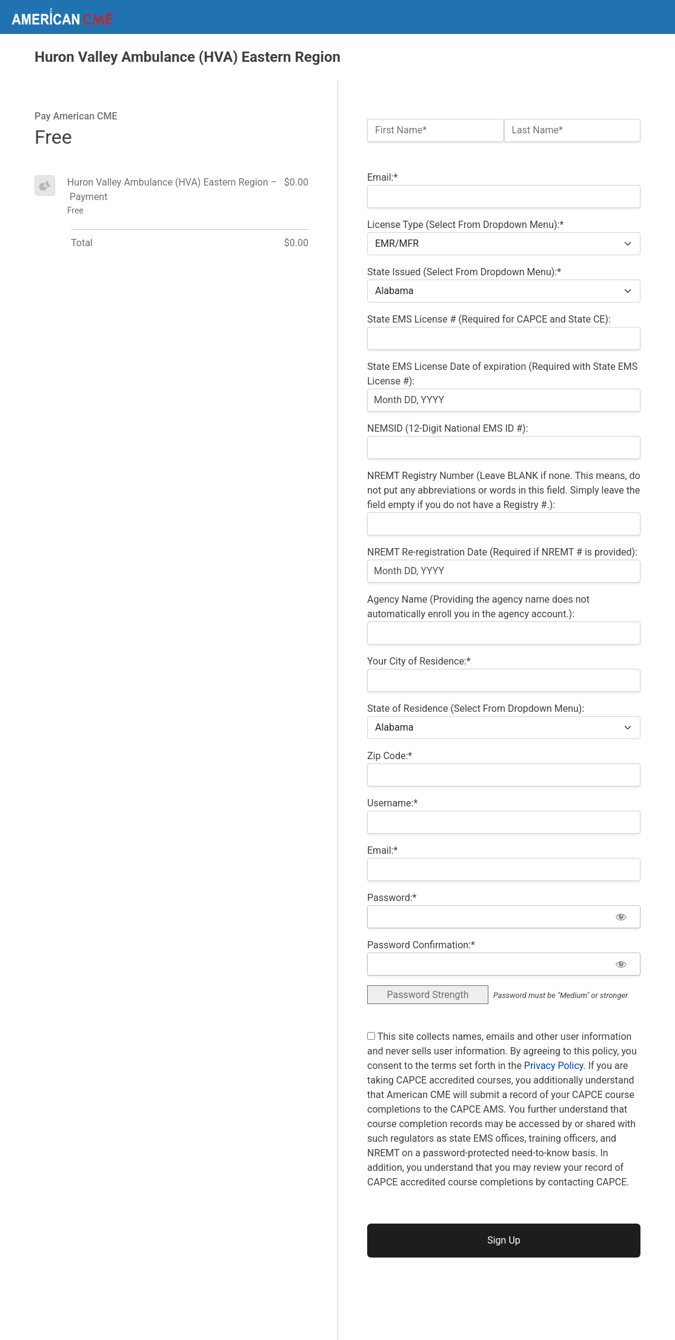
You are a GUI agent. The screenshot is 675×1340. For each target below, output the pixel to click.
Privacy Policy (554, 1065)
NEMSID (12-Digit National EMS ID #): (447, 428)
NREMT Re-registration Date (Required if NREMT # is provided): (502, 552)
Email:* (382, 177)
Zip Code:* (389, 756)
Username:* (392, 803)
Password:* (391, 897)
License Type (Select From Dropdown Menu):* (465, 224)
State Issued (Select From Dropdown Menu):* (464, 272)
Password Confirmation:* (421, 945)
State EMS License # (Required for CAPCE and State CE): (489, 319)
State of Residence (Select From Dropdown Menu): (475, 708)
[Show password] (620, 916)
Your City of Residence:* (419, 661)
